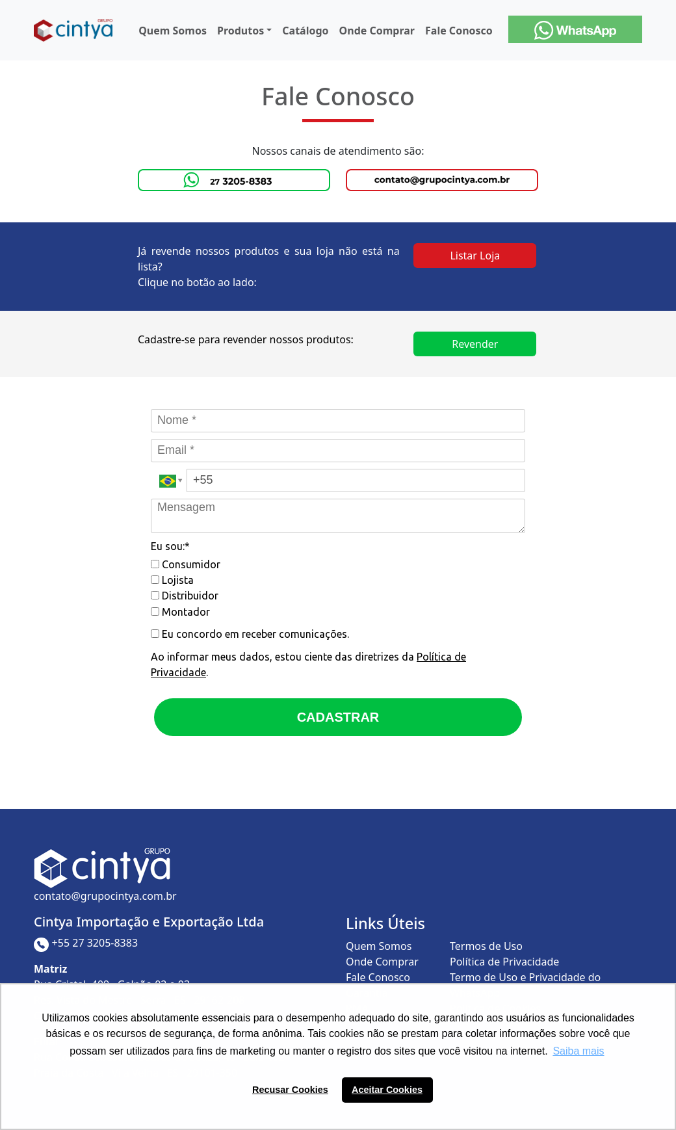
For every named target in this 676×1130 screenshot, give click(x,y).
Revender (475, 344)
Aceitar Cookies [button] (387, 1089)
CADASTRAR (338, 717)
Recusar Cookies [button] (290, 1089)
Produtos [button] (240, 30)
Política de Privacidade (504, 961)
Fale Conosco (459, 30)
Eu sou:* (170, 546)
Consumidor (185, 564)
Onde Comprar (377, 30)
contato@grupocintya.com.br (105, 896)
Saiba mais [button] (578, 1051)
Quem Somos (172, 30)
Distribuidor (184, 595)
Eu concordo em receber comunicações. (250, 634)
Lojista (172, 580)
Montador (180, 612)
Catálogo (305, 30)
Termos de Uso (486, 946)
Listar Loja (475, 255)
